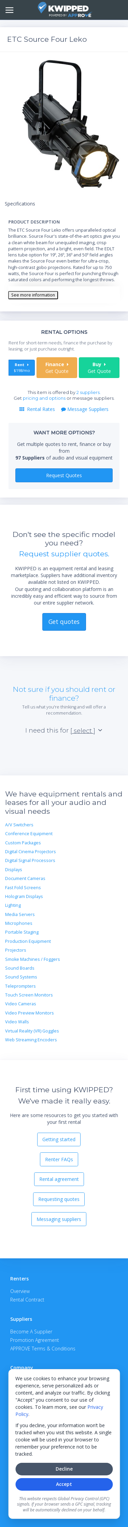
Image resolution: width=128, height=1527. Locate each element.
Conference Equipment (29, 834)
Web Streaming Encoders (31, 1040)
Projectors (15, 950)
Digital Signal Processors (30, 860)
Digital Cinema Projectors (30, 852)
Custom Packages (23, 843)
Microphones (18, 923)
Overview (20, 1291)
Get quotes (64, 621)
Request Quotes (64, 475)
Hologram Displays (24, 896)
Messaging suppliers (59, 1219)
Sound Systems (21, 977)
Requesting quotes (59, 1199)
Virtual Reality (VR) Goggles (32, 1031)
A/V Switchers (19, 825)
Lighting (13, 905)
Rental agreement (59, 1179)
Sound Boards (19, 968)
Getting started (58, 1139)
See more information (33, 295)
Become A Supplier (31, 1331)
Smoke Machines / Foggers (32, 959)
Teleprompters (20, 986)
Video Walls (17, 1022)
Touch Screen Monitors (29, 995)
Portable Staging (22, 932)
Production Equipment (28, 941)
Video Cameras (20, 1004)
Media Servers (20, 914)
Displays (13, 870)
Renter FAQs (59, 1159)
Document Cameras (25, 878)
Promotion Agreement (34, 1340)
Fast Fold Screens (23, 888)
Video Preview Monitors (29, 1013)
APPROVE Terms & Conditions (42, 1348)
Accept (64, 1484)
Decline (64, 1469)
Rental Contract (27, 1299)
